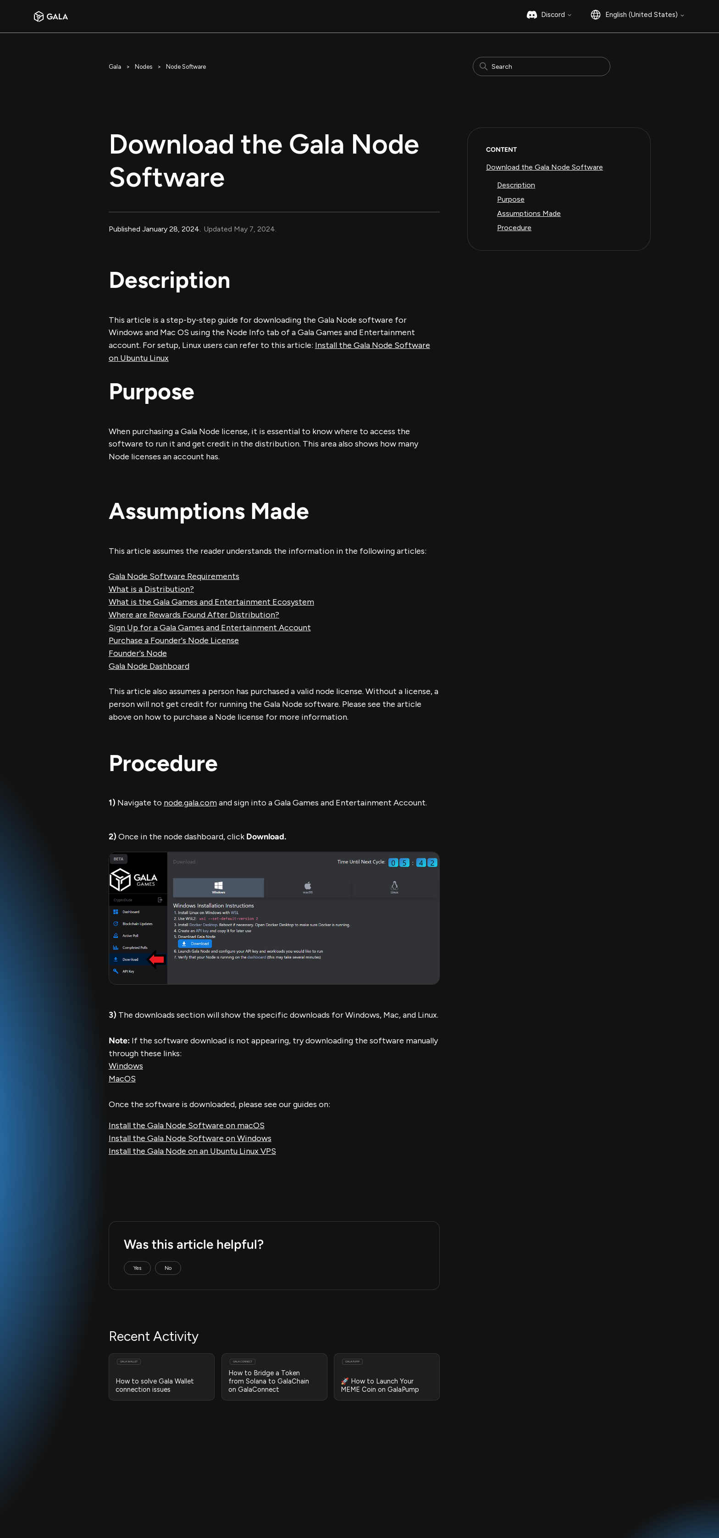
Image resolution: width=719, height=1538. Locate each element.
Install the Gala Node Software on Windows (190, 1138)
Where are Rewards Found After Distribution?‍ (194, 615)
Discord (556, 15)
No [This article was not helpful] (168, 1268)
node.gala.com (190, 803)
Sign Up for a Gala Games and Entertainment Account (210, 628)
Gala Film (383, 1489)
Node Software (186, 66)
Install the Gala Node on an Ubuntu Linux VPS (192, 1151)
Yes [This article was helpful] (137, 1268)
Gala (115, 66)
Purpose (511, 199)
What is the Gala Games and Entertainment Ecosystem (211, 602)
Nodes (143, 66)
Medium (483, 1469)
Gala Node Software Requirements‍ (174, 576)
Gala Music (386, 1479)
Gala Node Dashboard (149, 666)
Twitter (483, 1489)
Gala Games (388, 1469)
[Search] (541, 66)
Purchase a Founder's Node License (174, 640)
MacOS (122, 1079)
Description (516, 185)
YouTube (484, 1510)
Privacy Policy (192, 1498)
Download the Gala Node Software (544, 167)
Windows (126, 1066)
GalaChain (384, 1499)
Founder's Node (138, 653)
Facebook (486, 1499)
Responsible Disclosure (298, 1498)
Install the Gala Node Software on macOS (187, 1125)
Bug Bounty (238, 1498)
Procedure (514, 227)
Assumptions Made (529, 213)
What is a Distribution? (151, 589)
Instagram (487, 1479)
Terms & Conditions (134, 1498)
